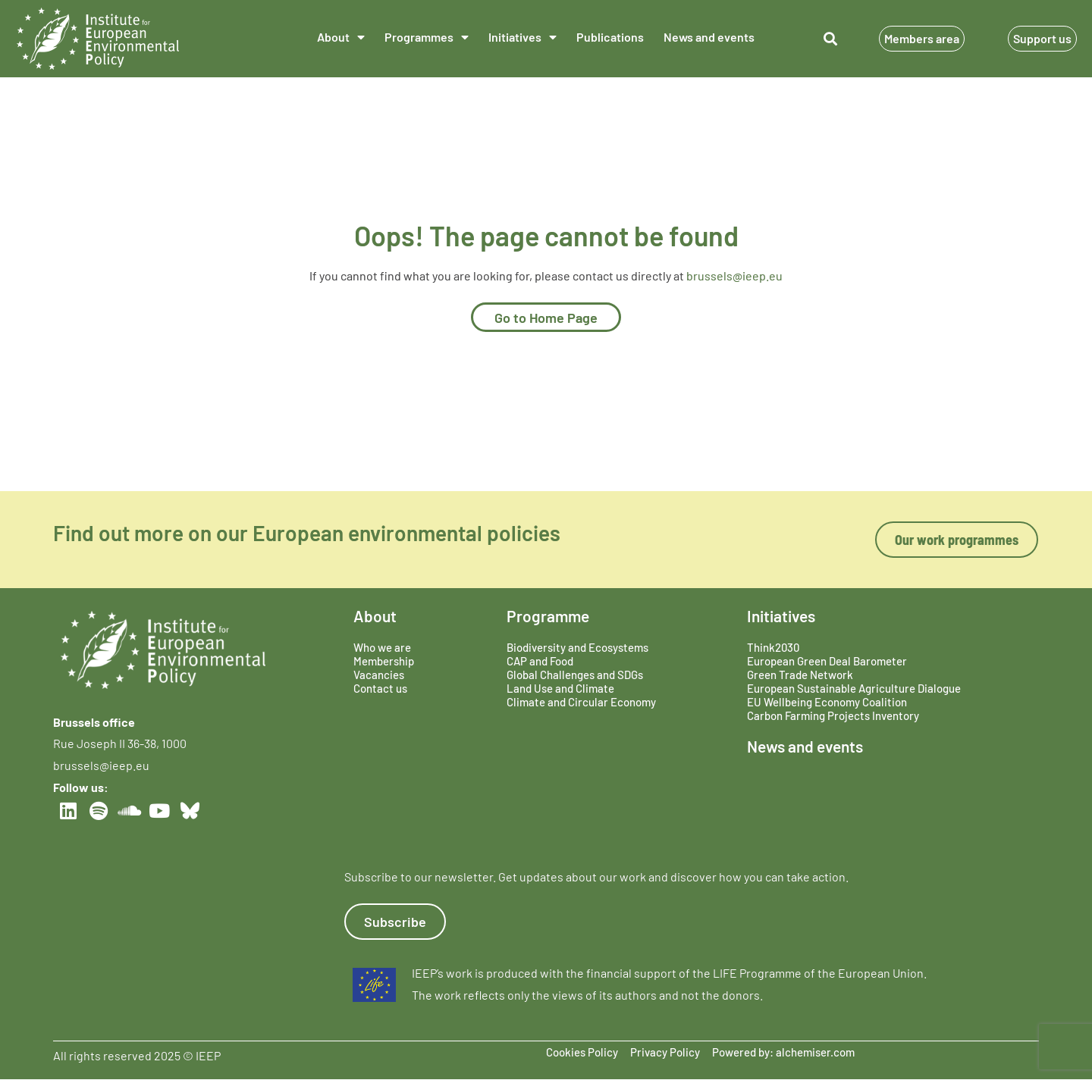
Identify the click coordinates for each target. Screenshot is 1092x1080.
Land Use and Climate (560, 688)
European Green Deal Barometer (827, 661)
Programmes (426, 37)
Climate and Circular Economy (581, 702)
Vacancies (378, 674)
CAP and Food (540, 661)
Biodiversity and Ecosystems (577, 647)
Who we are (382, 647)
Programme (548, 615)
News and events (709, 37)
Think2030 (773, 647)
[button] (830, 39)
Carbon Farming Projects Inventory (833, 715)
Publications (610, 37)
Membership (383, 661)
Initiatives (522, 37)
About (341, 37)
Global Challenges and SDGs (575, 674)
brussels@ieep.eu (734, 275)
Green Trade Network (800, 674)
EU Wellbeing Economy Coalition (827, 702)
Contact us (380, 688)
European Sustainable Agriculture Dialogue (854, 688)
